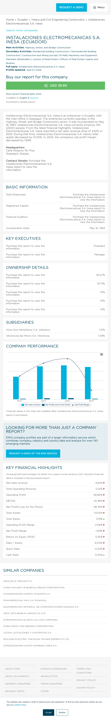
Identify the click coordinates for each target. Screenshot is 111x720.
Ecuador (22, 19)
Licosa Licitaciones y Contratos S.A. (27, 633)
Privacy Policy (86, 680)
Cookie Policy (85, 688)
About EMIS (12, 669)
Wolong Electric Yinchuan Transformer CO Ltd (36, 639)
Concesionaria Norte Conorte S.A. (26, 594)
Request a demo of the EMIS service (33, 453)
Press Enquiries (51, 684)
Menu (99, 7)
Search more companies (22, 30)
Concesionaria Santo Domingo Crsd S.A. (30, 646)
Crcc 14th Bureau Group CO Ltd (24, 613)
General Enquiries (18, 684)
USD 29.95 (55, 85)
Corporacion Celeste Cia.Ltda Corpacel (30, 620)
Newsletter (49, 676)
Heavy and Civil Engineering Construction (58, 19)
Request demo (14, 691)
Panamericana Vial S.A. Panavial (25, 600)
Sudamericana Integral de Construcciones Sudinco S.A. (41, 607)
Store (45, 691)
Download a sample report (20, 102)
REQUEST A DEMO (71, 7)
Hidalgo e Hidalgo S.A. (18, 581)
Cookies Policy (19, 705)
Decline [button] (62, 712)
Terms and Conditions (83, 671)
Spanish (34, 98)
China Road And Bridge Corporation (28, 626)
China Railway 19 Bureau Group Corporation (33, 588)
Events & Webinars (54, 669)
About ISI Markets (17, 676)
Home (10, 19)
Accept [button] (49, 712)
